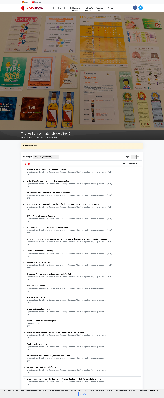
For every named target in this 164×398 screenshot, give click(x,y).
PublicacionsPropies (75, 9)
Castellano (36, 2)
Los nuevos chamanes (36, 367)
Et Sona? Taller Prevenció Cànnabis (41, 297)
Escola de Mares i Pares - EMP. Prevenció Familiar (47, 251)
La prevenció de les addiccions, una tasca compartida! (48, 274)
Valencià (26, 2)
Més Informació (154, 390)
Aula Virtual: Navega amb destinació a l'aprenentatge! (48, 262)
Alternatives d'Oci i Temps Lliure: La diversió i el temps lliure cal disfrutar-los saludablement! (63, 286)
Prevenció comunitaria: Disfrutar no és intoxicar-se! (47, 309)
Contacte (111, 8)
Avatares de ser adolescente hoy (40, 332)
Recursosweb (99, 9)
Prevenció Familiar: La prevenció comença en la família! (49, 355)
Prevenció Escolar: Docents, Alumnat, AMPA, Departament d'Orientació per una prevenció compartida (67, 320)
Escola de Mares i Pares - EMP (39, 344)
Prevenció (62, 8)
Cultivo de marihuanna (36, 379)
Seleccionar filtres (82, 227)
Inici (52, 8)
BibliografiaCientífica (89, 9)
